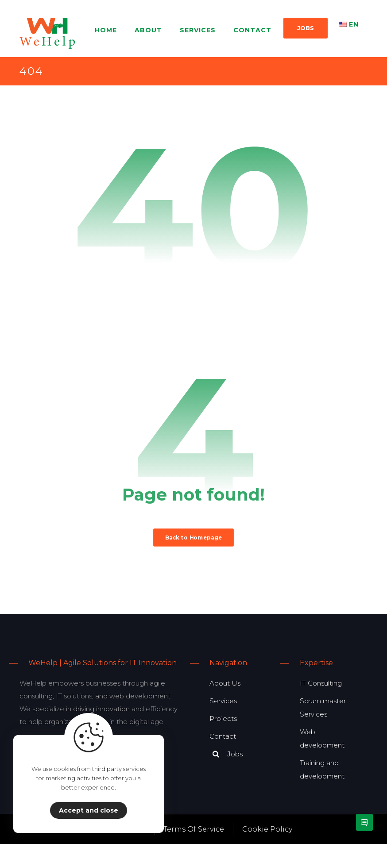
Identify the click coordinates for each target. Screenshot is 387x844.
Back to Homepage (193, 537)
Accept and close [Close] (88, 810)
